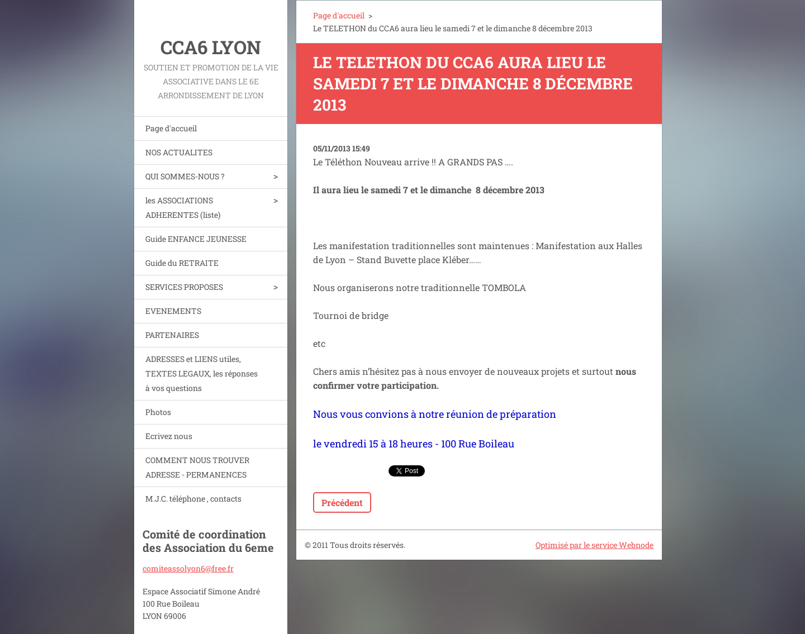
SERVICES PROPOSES (184, 287)
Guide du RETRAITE (182, 263)
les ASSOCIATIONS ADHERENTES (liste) (182, 207)
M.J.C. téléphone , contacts (193, 498)
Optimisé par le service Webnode (595, 545)
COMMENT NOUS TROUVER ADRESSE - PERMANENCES (197, 467)
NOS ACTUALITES (178, 152)
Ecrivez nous (168, 436)
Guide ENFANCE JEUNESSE (196, 238)
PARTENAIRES (172, 335)
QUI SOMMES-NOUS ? (185, 176)
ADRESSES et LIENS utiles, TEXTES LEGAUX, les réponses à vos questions (201, 373)
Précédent (342, 502)
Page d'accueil (171, 128)
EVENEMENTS (173, 311)
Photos (158, 412)
